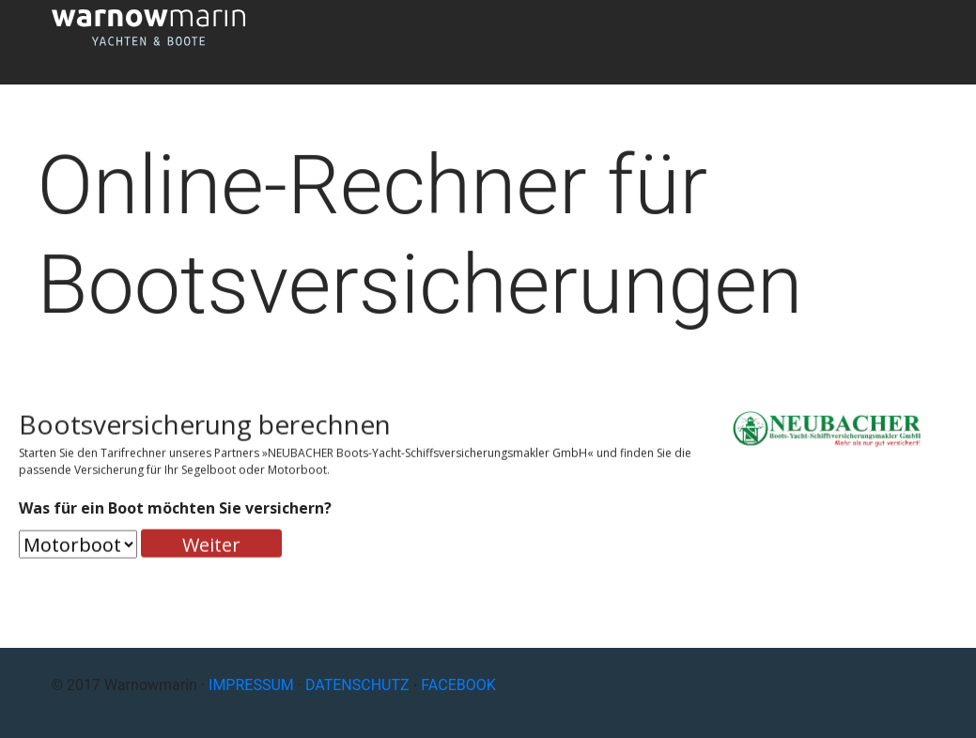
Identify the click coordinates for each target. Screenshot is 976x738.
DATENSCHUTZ (357, 685)
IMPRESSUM (251, 685)
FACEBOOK (458, 685)
